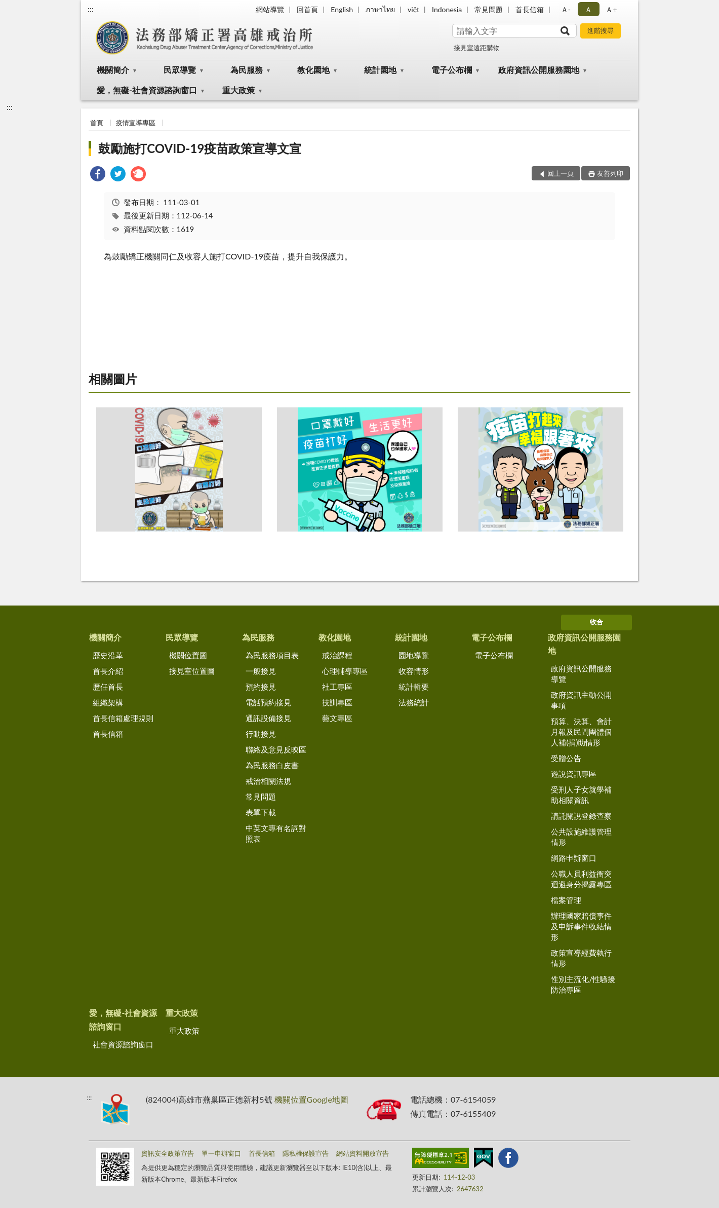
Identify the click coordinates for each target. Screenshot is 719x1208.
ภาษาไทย (380, 9)
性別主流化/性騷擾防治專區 (583, 984)
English (342, 9)
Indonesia (447, 9)
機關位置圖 (188, 655)
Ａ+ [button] (611, 9)
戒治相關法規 (268, 780)
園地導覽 (413, 655)
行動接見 (261, 733)
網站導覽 (270, 9)
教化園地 (313, 69)
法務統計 (413, 702)
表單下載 (261, 812)
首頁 (96, 123)
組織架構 (108, 702)
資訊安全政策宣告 (167, 1153)
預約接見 (261, 686)
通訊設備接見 (268, 718)
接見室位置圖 (192, 670)
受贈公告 (566, 758)
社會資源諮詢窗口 (123, 1044)
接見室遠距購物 (477, 48)
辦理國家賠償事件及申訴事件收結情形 (581, 926)
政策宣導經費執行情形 (581, 958)
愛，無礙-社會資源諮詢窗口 (147, 90)
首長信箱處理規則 (123, 718)
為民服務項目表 (272, 655)
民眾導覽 (180, 69)
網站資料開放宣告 (362, 1153)
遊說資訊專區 (573, 773)
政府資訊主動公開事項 (581, 700)
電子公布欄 (451, 69)
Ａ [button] (588, 9)
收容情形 (413, 670)
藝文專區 (337, 718)
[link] (97, 175)
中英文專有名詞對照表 (276, 833)
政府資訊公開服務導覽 (581, 674)
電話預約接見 (268, 702)
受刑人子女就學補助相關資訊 (581, 795)
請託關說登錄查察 (581, 815)
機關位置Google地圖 (311, 1099)
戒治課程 (337, 655)
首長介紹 (108, 670)
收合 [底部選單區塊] (596, 622)
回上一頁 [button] (560, 173)
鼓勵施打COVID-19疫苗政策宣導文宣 (199, 148)
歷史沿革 (108, 655)
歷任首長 (108, 686)
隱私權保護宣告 (306, 1153)
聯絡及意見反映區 (276, 749)
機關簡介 (113, 69)
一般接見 (261, 670)
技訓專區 (337, 702)
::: (91, 9)
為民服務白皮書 (272, 765)
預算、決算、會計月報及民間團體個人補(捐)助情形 (581, 731)
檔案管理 (566, 899)
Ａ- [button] (566, 9)
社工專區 (337, 686)
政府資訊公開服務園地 (538, 69)
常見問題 (488, 9)
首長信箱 (529, 9)
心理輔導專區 (345, 670)
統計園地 (380, 69)
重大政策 (238, 90)
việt (413, 9)
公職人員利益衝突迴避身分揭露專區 (581, 879)
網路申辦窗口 (573, 857)
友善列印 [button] (610, 173)
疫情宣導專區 (135, 123)
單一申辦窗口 (221, 1153)
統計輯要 (413, 686)
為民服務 (246, 69)
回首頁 (307, 9)
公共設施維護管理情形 (581, 837)
